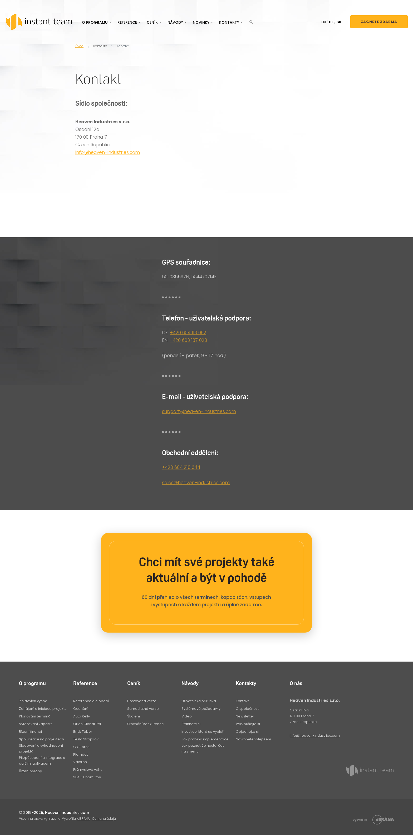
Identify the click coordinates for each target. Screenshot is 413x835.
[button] (251, 22)
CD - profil (81, 746)
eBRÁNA (83, 818)
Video (186, 716)
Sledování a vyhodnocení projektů (41, 748)
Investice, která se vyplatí (202, 731)
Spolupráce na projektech (41, 739)
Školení (133, 716)
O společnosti (247, 708)
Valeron (80, 761)
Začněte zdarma (379, 21)
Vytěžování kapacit (35, 723)
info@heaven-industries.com (107, 152)
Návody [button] (175, 22)
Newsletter (245, 716)
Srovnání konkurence (145, 723)
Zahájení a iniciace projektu (43, 708)
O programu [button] (95, 22)
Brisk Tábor (82, 731)
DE (331, 22)
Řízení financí (30, 731)
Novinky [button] (201, 22)
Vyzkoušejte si (248, 723)
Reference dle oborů (91, 700)
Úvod (79, 46)
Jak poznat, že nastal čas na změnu (202, 748)
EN (323, 22)
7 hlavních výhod (33, 700)
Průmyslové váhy (87, 769)
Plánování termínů (34, 716)
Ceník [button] (152, 22)
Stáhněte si (190, 723)
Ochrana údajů (104, 818)
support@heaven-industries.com (199, 411)
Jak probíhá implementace (205, 739)
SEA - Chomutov (87, 777)
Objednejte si (247, 731)
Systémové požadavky (200, 708)
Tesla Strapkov (86, 739)
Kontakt (242, 700)
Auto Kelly (81, 716)
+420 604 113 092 (188, 332)
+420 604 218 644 (181, 467)
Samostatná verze (143, 708)
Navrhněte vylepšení (253, 739)
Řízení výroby (30, 771)
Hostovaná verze (141, 700)
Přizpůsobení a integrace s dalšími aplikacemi (42, 760)
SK (339, 22)
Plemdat (80, 754)
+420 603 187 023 (188, 340)
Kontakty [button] (229, 22)
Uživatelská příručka (198, 700)
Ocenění (80, 708)
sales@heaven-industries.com (196, 482)
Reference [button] (127, 22)
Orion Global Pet (87, 723)
